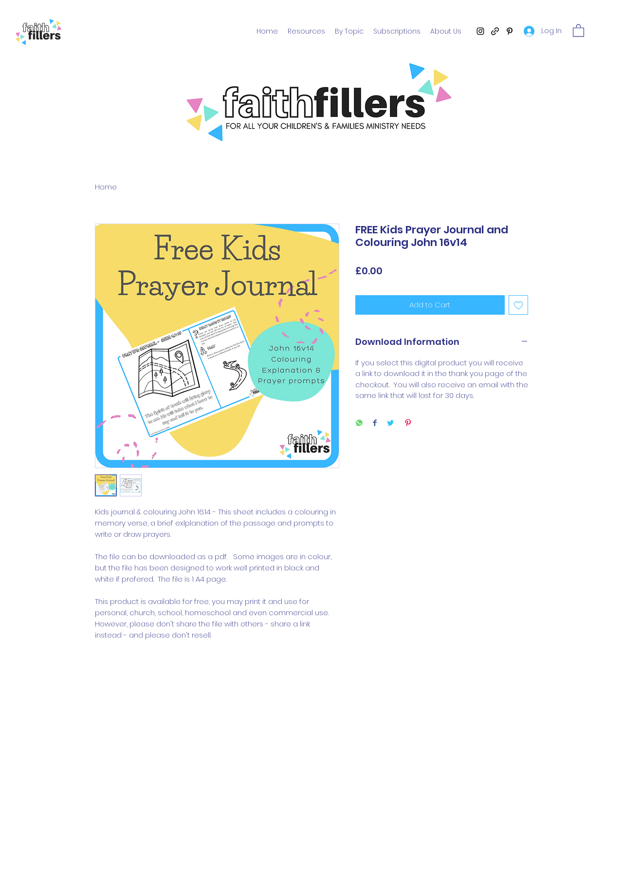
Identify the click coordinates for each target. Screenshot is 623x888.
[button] (578, 30)
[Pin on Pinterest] (408, 423)
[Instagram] (480, 31)
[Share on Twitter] (390, 423)
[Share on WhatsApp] (359, 423)
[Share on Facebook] (375, 423)
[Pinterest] (509, 31)
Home (106, 187)
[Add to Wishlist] (519, 305)
